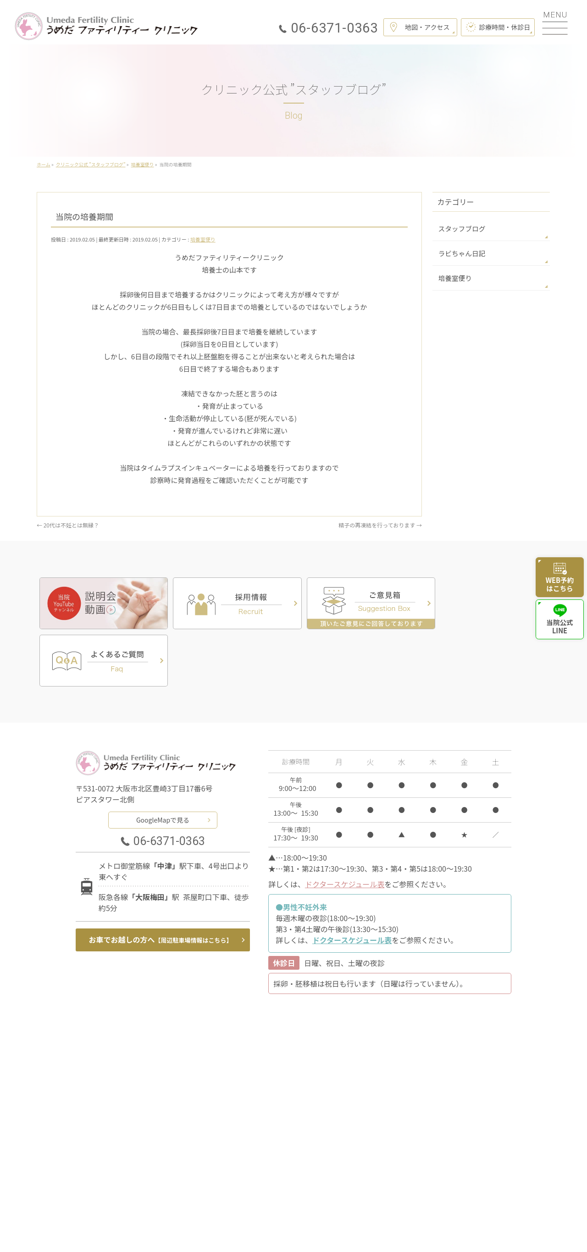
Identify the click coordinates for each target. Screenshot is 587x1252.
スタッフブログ (460, 228)
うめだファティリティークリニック (290, 1233)
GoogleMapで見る (162, 760)
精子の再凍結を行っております (380, 525)
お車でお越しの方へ (161, 880)
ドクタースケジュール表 (344, 825)
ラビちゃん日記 (460, 252)
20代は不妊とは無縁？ (68, 525)
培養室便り (203, 239)
